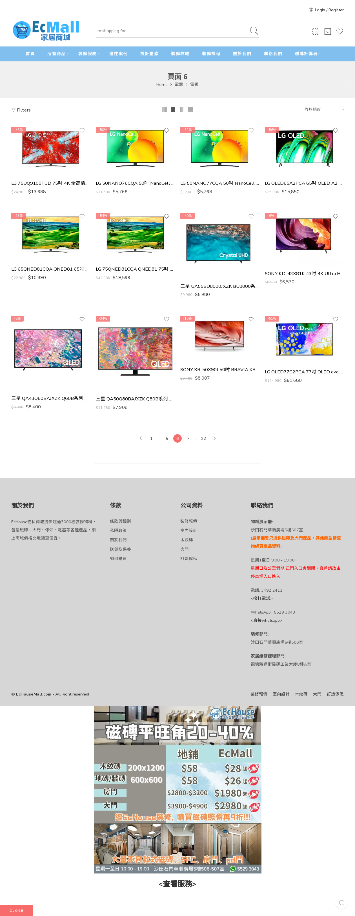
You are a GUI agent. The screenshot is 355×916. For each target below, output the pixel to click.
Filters (21, 110)
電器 (179, 84)
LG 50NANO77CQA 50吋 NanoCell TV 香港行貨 (219, 183)
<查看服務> (177, 884)
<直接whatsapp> (266, 620)
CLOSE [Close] (17, 910)
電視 (194, 84)
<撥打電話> (262, 598)
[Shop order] (323, 109)
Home (162, 84)
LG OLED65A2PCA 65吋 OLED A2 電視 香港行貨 (304, 183)
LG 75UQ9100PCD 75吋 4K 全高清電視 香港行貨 (50, 183)
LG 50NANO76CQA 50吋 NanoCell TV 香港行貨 (135, 183)
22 (203, 438)
